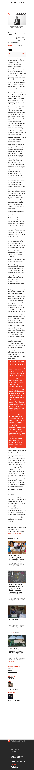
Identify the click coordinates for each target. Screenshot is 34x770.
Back (10, 45)
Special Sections (20, 759)
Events (18, 758)
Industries (19, 755)
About (12, 755)
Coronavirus (11, 668)
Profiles (18, 757)
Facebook (19, 14)
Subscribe (12, 756)
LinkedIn (23, 14)
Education (10, 670)
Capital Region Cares (21, 761)
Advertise (12, 759)
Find (25, 14)
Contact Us (13, 761)
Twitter (17, 14)
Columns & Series (12, 672)
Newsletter (13, 758)
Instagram (21, 14)
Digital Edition (13, 757)
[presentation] (9, 14)
